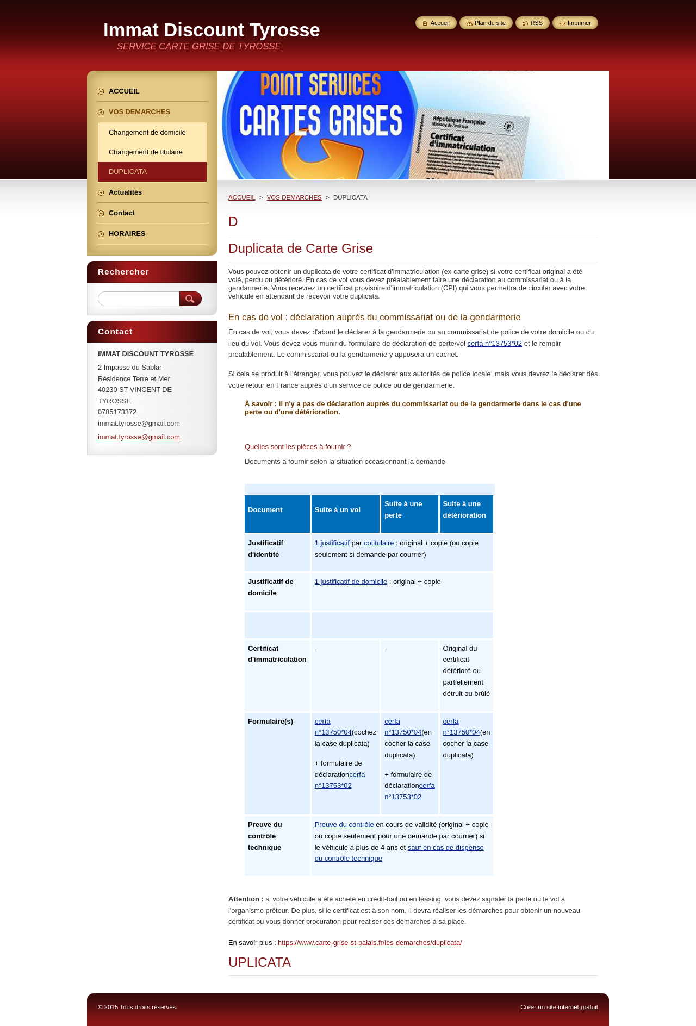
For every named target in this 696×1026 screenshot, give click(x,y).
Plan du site (490, 23)
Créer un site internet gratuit (559, 1007)
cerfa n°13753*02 (495, 343)
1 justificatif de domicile (351, 581)
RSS (537, 23)
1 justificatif (332, 543)
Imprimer (579, 23)
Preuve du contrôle (344, 824)
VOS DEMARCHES (294, 197)
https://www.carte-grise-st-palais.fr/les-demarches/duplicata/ (370, 942)
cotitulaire (379, 543)
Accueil (440, 23)
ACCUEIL (242, 197)
